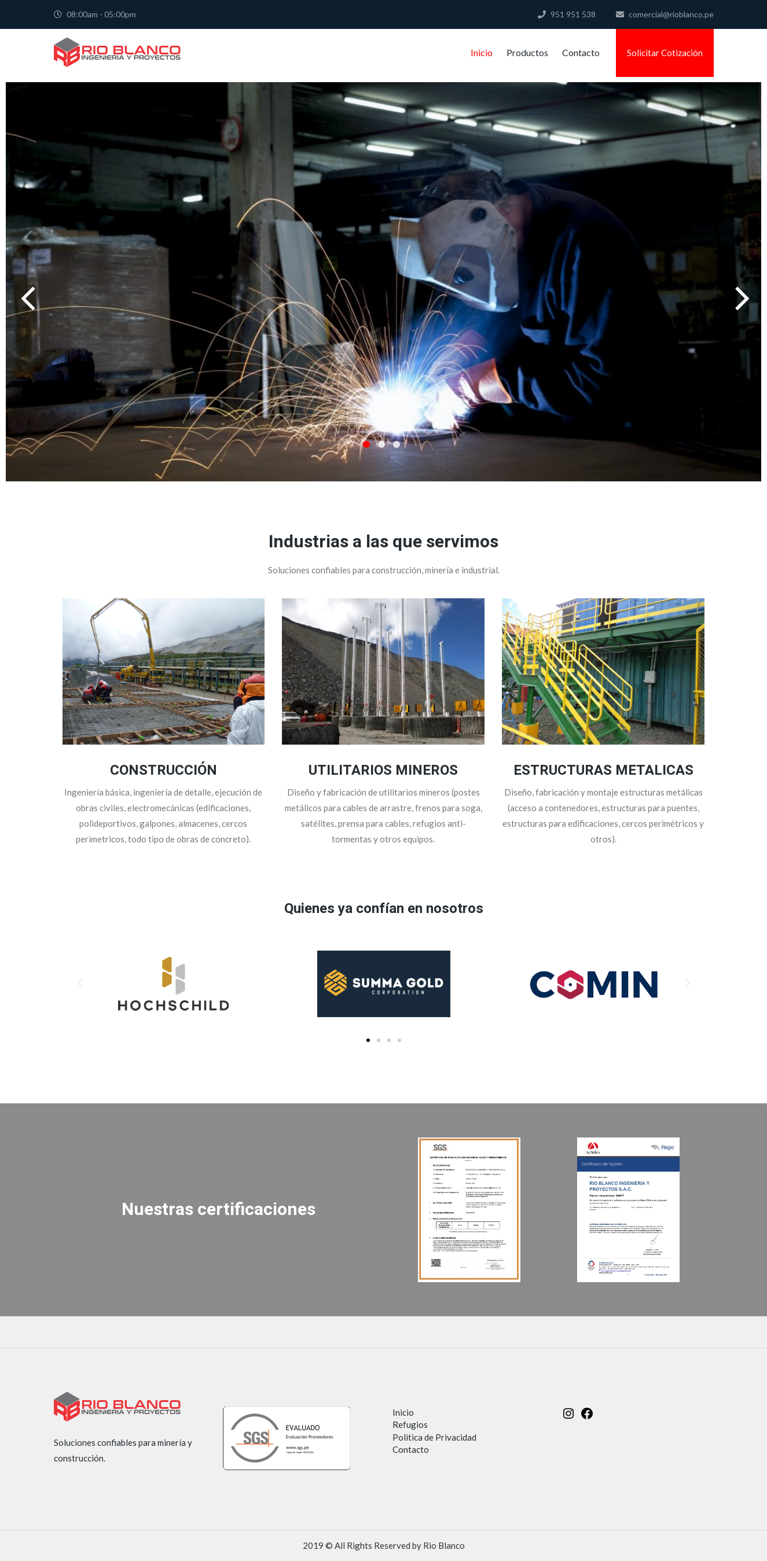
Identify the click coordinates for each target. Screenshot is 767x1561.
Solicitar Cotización (665, 52)
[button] (80, 983)
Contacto (581, 52)
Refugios (410, 1424)
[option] (383, 281)
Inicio (482, 52)
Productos (527, 52)
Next (741, 282)
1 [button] (366, 444)
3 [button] (396, 444)
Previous (26, 282)
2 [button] (381, 444)
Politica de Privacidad (434, 1437)
